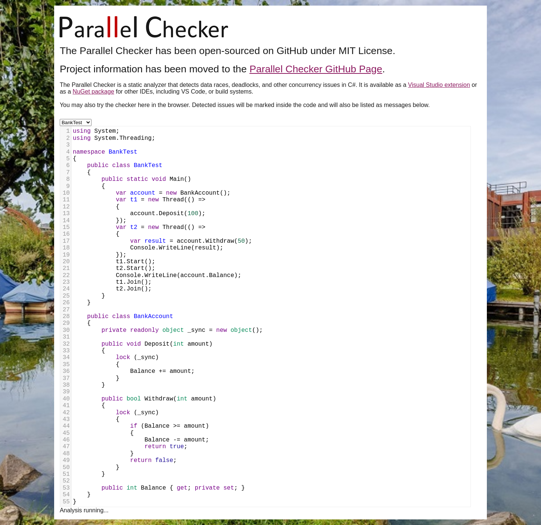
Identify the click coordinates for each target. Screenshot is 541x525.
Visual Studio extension (439, 85)
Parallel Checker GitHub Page (315, 69)
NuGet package (93, 91)
